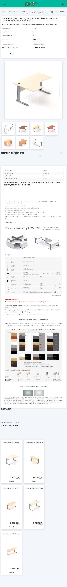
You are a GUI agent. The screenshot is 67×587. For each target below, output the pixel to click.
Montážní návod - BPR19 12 (10, 422)
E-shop (5, 4)
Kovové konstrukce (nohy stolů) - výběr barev (33, 386)
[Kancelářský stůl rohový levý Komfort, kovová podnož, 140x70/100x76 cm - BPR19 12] (33, 61)
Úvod (3, 11)
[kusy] (11, 53)
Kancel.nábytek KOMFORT (18, 11)
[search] (62, 4)
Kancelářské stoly (38, 11)
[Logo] (30, 3)
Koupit (4, 53)
